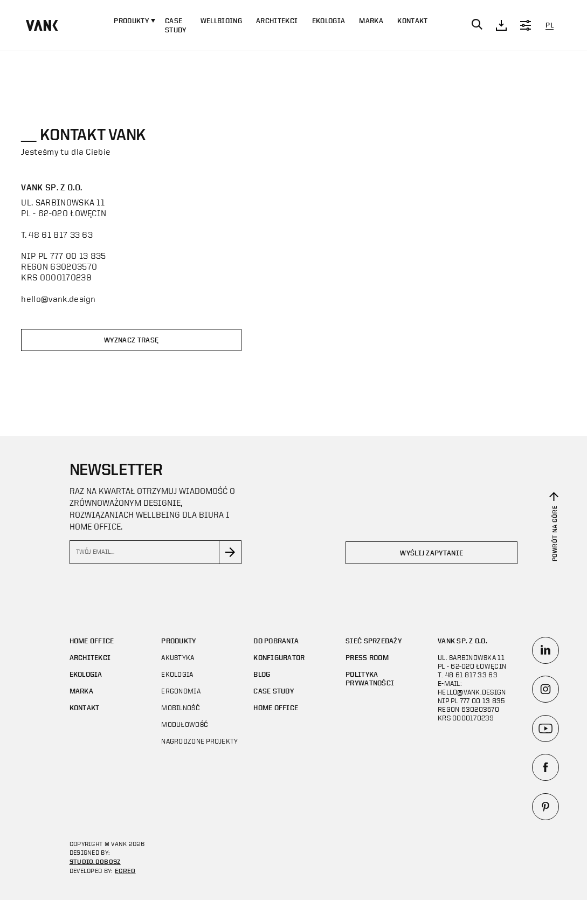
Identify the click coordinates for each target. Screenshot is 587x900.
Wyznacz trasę (131, 340)
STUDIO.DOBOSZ (95, 861)
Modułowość (184, 724)
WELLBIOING (221, 20)
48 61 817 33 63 (61, 234)
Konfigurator (279, 657)
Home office (92, 640)
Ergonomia (180, 691)
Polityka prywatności (370, 679)
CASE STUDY (176, 25)
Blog (261, 674)
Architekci (277, 20)
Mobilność (180, 707)
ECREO (125, 870)
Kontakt (412, 20)
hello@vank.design (58, 298)
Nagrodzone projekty (199, 741)
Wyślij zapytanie (431, 553)
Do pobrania (276, 640)
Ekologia (329, 20)
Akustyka (177, 657)
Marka (371, 20)
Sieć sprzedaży (374, 640)
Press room (367, 657)
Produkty (178, 640)
